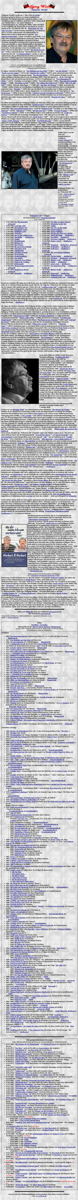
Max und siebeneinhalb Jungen (21, 667)
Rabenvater (14, 676)
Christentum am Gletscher (57, 1096)
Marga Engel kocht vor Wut (20, 992)
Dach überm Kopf (16, 665)
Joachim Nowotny (46, 697)
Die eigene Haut (16, 769)
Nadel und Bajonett (17, 740)
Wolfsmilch (55, 247)
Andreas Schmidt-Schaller (42, 484)
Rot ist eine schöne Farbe (23, 235)
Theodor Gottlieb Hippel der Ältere (58, 752)
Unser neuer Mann (17, 777)
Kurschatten (18, 254)
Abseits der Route (21, 1185)
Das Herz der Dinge (17, 782)
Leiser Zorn (55, 264)
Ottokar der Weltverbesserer (20, 659)
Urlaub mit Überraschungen (20, 862)
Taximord (54, 245)
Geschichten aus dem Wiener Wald (22, 801)
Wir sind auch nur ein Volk (20, 950)
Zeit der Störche (61, 71)
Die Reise (13, 733)
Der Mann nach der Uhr (19, 752)
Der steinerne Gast (37, 1030)
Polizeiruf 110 (47, 108)
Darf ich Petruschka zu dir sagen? (22, 669)
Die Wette (13, 883)
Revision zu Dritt (16, 904)
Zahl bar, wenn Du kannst (19, 860)
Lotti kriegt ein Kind (19, 878)
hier (31, 496)
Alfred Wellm (49, 663)
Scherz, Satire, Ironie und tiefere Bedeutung (26, 784)
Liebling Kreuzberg (17, 948)
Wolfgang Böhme (12, 724)
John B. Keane (47, 1113)
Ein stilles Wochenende (18, 893)
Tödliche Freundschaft (22, 956)
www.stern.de (45, 614)
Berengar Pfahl (18, 409)
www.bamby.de (21, 984)
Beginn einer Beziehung (24, 1084)
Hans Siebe (35, 1050)
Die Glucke (14, 899)
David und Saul (21, 1103)
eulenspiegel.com (36, 571)
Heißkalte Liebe (20, 231)
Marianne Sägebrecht (46, 316)
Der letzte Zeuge (16, 965)
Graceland (19, 1130)
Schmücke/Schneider (48, 218)
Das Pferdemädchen (40, 75)
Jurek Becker (38, 117)
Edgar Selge (71, 371)
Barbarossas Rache (21, 270)
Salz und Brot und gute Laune (21, 840)
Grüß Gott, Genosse (17, 935)
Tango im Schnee (62, 379)
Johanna (13, 914)
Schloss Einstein (20, 1001)
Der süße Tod (60, 965)
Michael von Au (58, 980)
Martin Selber (55, 840)
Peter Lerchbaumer (8, 459)
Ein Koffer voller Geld (23, 1067)
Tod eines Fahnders (58, 239)
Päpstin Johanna (30, 1145)
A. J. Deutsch (64, 703)
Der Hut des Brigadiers (18, 678)
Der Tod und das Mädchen (60, 252)
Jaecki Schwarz (64, 140)
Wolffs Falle (18, 946)
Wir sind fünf (15, 897)
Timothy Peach (66, 347)
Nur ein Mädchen (30, 1138)
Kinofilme (35, 625)
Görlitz (37, 15)
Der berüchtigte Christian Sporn (27, 1166)
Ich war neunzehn (16, 642)
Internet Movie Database (41, 627)
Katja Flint (47, 373)
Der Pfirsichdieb (21, 1162)
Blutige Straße (56, 270)
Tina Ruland (55, 347)
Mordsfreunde (19, 241)
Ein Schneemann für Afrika (20, 657)
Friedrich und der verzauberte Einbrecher (48, 93)
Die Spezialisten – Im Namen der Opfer (24, 1026)
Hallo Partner (19, 855)
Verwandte (51, 986)
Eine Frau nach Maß (21, 316)
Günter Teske (47, 1075)
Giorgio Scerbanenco (61, 1170)
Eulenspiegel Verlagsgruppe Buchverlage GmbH (45, 575)
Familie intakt (15, 870)
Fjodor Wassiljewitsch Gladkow (51, 761)
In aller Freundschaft (22, 967)
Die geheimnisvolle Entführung (26, 1158)
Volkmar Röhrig (52, 1174)
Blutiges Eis (18, 243)
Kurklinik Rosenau (44, 121)
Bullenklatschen (56, 275)
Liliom (17, 1080)
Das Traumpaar (46, 337)
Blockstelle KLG (21, 1082)
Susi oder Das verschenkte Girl (21, 845)
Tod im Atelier (56, 256)
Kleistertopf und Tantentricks (21, 815)
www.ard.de (20, 1175)
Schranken (20, 111)
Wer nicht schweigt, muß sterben (26, 958)
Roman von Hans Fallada (57, 1115)
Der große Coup (21, 1128)
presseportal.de (53, 1017)
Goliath (51, 1103)
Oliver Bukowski (39, 1185)
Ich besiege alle (20, 1088)
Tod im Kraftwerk (21, 834)
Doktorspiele (19, 264)
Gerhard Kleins (42, 644)
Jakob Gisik (45, 714)
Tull (11, 813)
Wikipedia (72, 496)
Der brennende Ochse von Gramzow (33, 1118)
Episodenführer (13, 796)
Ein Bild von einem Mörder (61, 222)
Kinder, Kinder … (16, 756)
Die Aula (13, 758)
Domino (18, 1181)
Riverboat (10, 586)
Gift (45, 437)
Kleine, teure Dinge (22, 1061)
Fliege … (17, 996)
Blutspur (17, 942)
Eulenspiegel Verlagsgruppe (39, 519)
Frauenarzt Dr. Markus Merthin (22, 952)
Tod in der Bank (57, 235)
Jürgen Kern (17, 474)
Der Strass (14, 701)
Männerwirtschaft (22, 1073)
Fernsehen (43, 625)
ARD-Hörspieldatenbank (62, 494)
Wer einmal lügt (56, 455)
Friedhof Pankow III (9, 593)
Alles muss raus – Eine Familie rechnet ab (56, 439)
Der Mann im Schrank (18, 910)
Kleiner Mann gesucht (23, 1054)
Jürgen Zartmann (7, 486)
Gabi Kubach (44, 376)
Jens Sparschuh (50, 1128)
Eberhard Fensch (49, 1044)
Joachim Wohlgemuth (54, 866)
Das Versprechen (16, 709)
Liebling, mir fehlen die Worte (21, 900)
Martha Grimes (14, 1126)
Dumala (41, 906)
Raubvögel (55, 273)
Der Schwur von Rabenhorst (20, 682)
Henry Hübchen (42, 929)
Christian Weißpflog (64, 929)
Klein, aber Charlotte (18, 918)
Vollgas (53, 226)
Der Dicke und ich (21, 83)
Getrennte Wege (20, 853)
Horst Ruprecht (55, 788)
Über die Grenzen (16, 695)
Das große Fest (15, 933)
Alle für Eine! (17, 872)
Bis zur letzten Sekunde (22, 247)
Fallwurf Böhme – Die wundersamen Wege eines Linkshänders (33, 720)
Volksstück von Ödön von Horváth (63, 801)
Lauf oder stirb (20, 226)
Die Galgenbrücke (16, 906)
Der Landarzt (15, 986)
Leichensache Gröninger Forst (26, 1092)
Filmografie (35, 10)
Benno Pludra (50, 690)
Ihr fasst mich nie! (21, 828)
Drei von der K (15, 742)
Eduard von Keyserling (56, 906)
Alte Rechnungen (20, 940)
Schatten (54, 258)
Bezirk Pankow (62, 593)
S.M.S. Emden (26, 416)
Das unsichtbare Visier (18, 765)
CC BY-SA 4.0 (67, 196)
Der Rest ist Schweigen (23, 1107)
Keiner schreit (56, 241)
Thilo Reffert (47, 1187)
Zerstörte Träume (20, 252)
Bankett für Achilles (37, 73)
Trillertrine (14, 699)
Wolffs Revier (19, 939)
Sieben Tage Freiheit (21, 836)
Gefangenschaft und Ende (33, 1151)
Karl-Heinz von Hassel (10, 328)
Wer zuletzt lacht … (17, 746)
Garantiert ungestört (17, 921)
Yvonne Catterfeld (59, 465)
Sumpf (16, 239)
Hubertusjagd (19, 851)
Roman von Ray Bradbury (44, 1111)
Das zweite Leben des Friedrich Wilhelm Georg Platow (30, 651)
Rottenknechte (15, 750)
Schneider (37, 838)
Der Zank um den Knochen (25, 1155)
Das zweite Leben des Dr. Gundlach (23, 885)
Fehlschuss (55, 249)
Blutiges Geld (68, 175)
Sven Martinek (6, 437)
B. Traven (49, 1052)
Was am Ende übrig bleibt (23, 969)
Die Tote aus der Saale (59, 228)
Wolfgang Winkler (57, 578)
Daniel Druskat (38, 105)
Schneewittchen (56, 230)
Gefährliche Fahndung (18, 792)
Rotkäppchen (15, 1003)
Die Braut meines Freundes (48, 320)
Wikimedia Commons (67, 204)
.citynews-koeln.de (13, 617)
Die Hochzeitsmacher (19, 880)
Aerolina (13, 923)
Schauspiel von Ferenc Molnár (40, 1080)
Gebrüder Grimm (65, 1099)
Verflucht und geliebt (18, 859)
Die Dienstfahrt (15, 735)
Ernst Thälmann (16, 891)
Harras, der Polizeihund (19, 731)
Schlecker (21, 443)
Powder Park (19, 982)
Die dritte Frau (15, 889)
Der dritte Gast (20, 1052)
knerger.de (15, 595)
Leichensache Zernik (17, 644)
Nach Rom (28, 1141)
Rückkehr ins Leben (17, 927)
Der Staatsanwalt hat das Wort (22, 108)
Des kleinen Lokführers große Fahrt (23, 800)
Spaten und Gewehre (23, 1077)
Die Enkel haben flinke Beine (23, 881)
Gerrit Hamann (23, 486)
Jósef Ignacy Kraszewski (66, 1147)
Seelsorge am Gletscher (23, 1096)
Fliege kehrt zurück (40, 324)
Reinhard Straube (25, 490)
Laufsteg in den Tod (58, 277)
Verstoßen (54, 237)
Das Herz (18, 1048)
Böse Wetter (18, 245)
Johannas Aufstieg (30, 1143)
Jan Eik (39, 1107)
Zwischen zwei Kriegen (18, 661)
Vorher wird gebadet (17, 912)
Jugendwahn (19, 250)
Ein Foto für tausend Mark (30, 1120)
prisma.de (11, 224)
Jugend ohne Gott (16, 925)
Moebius (17, 89)
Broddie (13, 775)
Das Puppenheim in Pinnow (20, 866)
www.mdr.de (53, 612)
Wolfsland (49, 463)
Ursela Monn (67, 384)
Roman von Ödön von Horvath (42, 925)
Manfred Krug (37, 948)
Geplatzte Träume (21, 973)
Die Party (65, 731)
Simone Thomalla (61, 435)
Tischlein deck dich (62, 357)
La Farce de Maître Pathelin (40, 746)
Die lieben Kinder (18, 876)
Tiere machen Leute (17, 902)
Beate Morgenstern (38, 1103)
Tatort (16, 954)
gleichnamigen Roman (41, 1134)
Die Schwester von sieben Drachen (27, 1086)
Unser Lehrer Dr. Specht (19, 961)
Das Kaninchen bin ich (18, 636)
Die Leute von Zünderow (19, 887)
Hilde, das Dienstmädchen (19, 680)
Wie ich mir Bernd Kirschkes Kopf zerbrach (31, 1153)
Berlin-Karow (31, 580)
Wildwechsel (20, 1071)
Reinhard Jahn (47, 1130)
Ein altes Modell (16, 780)
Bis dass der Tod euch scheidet (62, 233)
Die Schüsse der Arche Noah (47, 83)
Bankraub (19, 1109)
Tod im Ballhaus (57, 231)
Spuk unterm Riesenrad (19, 807)
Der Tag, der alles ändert (23, 975)
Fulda (26, 1139)
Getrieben (58, 1015)
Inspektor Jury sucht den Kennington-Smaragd (32, 1122)
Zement (13, 761)
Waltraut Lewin (50, 1086)
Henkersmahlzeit (20, 256)
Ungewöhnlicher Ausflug (19, 744)
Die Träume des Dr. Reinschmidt (27, 1044)
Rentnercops (30, 447)
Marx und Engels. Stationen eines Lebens (25, 798)
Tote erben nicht (20, 249)
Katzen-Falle (20, 1090)
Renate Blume (43, 480)
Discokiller (18, 237)
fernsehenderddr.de (56, 750)
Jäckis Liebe (18, 849)
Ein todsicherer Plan (58, 266)
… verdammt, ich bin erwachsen (22, 653)
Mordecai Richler (65, 1177)
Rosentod (17, 273)
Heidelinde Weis (7, 332)
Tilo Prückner (64, 451)
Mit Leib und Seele (17, 686)
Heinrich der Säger (58, 97)
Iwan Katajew (44, 1048)
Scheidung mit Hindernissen (20, 980)
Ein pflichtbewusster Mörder (25, 1170)
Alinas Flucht (19, 971)
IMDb (46, 977)
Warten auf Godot (21, 484)
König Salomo (20, 1105)
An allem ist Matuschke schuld (21, 895)
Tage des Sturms (16, 990)
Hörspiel (44, 10)
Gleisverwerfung (21, 1094)
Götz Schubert (30, 465)
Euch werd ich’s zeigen (10, 73)
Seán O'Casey (52, 737)
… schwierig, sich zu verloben (21, 674)
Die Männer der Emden (61, 409)
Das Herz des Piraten (48, 85)
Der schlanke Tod (20, 228)
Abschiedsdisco (15, 697)
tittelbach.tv (29, 237)
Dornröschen (49, 1099)
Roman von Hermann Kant (34, 758)
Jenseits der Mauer (66, 369)
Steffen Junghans (69, 194)
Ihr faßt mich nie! (39, 111)
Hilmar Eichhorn (52, 490)
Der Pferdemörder (65, 163)
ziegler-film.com (61, 1011)
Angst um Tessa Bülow (22, 260)
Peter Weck (63, 328)
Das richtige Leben (17, 718)
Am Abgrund (19, 824)
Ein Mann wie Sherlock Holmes (26, 1075)
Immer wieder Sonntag (10, 121)
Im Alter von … (24, 819)
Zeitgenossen (15, 748)
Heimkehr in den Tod (58, 224)
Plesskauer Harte (21, 1059)
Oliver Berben (29, 441)
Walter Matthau (49, 334)
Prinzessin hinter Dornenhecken (27, 1099)
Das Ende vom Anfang (18, 737)
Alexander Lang (60, 646)
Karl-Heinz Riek (53, 758)
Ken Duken (39, 413)
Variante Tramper (60, 111)
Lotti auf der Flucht (17, 988)
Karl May (13, 929)
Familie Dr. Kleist (16, 1019)
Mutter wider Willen (26, 318)
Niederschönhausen (28, 593)
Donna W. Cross (58, 1134)
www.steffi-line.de (41, 1196)
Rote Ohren (61, 948)
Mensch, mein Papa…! (18, 688)
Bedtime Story (15, 771)
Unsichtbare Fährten (9, 113)
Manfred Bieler (24, 54)
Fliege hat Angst (20, 999)
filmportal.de (59, 429)
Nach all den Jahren (43, 435)
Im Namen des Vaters (22, 944)
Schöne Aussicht (21, 1174)
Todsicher (18, 233)
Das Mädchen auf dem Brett (37, 71)
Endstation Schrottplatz (66, 742)
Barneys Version (21, 1177)
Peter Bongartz (61, 388)
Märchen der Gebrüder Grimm (39, 1003)
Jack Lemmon (34, 334)
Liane (12, 684)
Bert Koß (55, 1153)
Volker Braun (63, 1166)
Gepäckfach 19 (20, 1050)
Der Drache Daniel (17, 693)
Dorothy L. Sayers (61, 1155)
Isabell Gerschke (64, 184)
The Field (18, 1113)
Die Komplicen (20, 1056)
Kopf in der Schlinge (21, 262)
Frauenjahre (20, 1063)
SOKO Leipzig (15, 1015)
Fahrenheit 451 (20, 1111)
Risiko (53, 262)
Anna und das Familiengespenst (21, 841)
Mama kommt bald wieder (24, 266)
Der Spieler (18, 258)
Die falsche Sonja (20, 230)
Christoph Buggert (32, 1181)
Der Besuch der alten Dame (12, 480)
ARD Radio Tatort (35, 1174)
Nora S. (13, 857)
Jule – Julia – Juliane (18, 760)
